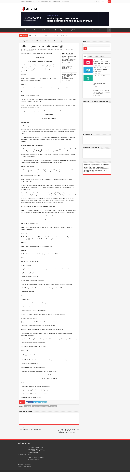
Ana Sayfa (21, 30)
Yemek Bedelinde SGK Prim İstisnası (93, 83)
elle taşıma (28, 406)
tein (110, 469)
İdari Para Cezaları (96, 30)
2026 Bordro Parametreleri (27, 1)
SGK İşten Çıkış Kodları (54, 1)
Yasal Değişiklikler (70, 30)
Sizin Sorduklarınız (47, 30)
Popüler (90, 56)
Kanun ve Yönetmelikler (33, 41)
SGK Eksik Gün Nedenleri (42, 1)
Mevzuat (28, 30)
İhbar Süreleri (65, 1)
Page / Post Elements (24, 460)
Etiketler (102, 56)
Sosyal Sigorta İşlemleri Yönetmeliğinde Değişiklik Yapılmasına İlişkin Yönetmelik (69, 58)
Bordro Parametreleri (83, 30)
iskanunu (25, 49)
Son (85, 56)
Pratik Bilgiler (59, 30)
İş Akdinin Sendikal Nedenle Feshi (32, 429)
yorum (96, 56)
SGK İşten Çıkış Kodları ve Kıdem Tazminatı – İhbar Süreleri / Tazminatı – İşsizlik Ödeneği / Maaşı (31, 449)
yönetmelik (53, 406)
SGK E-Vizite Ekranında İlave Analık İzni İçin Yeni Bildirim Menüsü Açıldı (100, 69)
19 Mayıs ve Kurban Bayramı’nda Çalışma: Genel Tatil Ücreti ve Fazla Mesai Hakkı (49, 35)
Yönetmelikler (43, 41)
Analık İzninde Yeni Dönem (100, 76)
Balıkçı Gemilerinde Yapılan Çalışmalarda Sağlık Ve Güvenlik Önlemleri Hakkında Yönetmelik (66, 430)
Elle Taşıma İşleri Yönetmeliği (40, 406)
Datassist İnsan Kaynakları (47, 469)
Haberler (37, 30)
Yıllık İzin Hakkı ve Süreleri (27, 455)
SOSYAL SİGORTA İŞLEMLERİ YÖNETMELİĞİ (68, 67)
